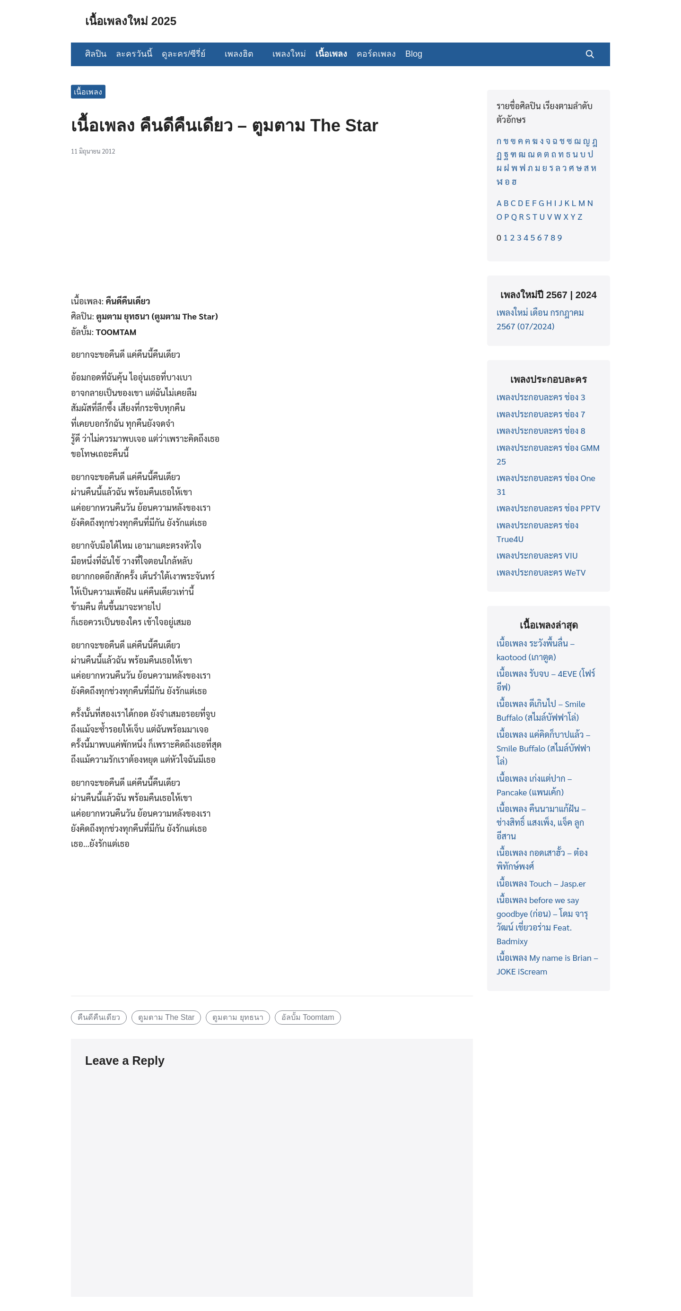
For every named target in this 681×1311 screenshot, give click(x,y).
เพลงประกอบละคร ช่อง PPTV (548, 507)
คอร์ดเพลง (376, 54)
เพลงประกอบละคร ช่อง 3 (541, 396)
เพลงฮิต (239, 54)
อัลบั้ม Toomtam (307, 1017)
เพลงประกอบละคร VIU (537, 555)
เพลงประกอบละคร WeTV (541, 572)
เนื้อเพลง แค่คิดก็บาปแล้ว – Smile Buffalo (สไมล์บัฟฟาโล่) (544, 748)
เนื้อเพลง (331, 54)
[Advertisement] (272, 230)
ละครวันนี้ (134, 54)
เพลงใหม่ (289, 54)
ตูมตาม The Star (166, 1017)
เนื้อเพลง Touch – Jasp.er (541, 883)
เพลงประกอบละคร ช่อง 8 (541, 430)
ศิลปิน (95, 54)
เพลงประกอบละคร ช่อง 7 (541, 413)
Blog (413, 54)
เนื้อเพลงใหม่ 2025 (130, 21)
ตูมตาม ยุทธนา (237, 1017)
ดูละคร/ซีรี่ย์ (184, 54)
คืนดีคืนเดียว (99, 1017)
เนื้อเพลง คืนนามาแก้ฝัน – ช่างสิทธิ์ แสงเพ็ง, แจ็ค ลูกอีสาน (541, 822)
